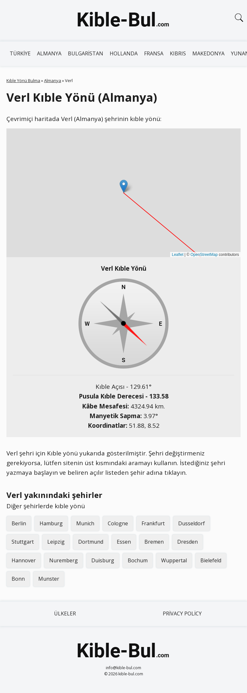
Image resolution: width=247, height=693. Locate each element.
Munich (85, 523)
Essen (124, 541)
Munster (48, 578)
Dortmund (90, 541)
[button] (124, 186)
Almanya (49, 53)
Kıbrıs (178, 53)
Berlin (19, 523)
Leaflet (177, 254)
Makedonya (208, 53)
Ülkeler (65, 613)
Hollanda (124, 53)
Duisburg (102, 560)
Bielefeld (210, 560)
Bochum (138, 560)
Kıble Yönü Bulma (23, 80)
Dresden (187, 541)
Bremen (154, 541)
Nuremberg (63, 560)
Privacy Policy (182, 613)
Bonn (18, 578)
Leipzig (56, 541)
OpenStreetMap (204, 254)
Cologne (118, 523)
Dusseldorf (191, 523)
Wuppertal (174, 560)
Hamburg (51, 523)
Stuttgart (23, 541)
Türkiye (20, 53)
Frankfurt (153, 523)
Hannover (24, 560)
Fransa (153, 53)
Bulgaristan (85, 53)
